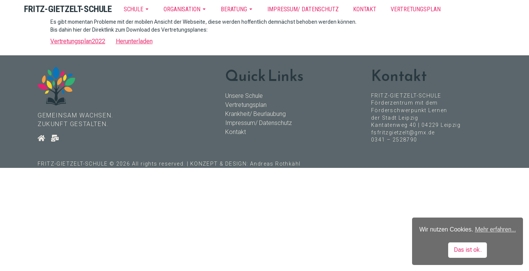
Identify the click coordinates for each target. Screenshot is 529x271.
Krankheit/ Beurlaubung (255, 113)
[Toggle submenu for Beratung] (250, 9)
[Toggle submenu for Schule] (146, 9)
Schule (133, 9)
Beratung (234, 9)
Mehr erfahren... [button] (495, 229)
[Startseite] (41, 138)
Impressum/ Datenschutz (303, 9)
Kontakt (364, 9)
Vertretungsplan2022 (77, 41)
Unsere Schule (244, 95)
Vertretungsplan (416, 9)
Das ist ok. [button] (468, 249)
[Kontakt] (55, 138)
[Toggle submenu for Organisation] (203, 9)
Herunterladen (134, 41)
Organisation (182, 9)
